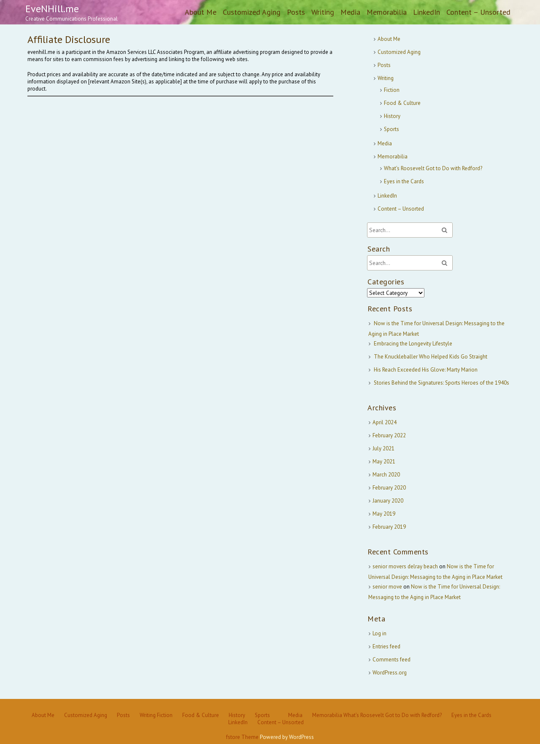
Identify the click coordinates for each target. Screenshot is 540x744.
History (392, 116)
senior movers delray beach (405, 566)
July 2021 (383, 448)
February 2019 (389, 526)
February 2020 (389, 487)
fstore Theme (243, 737)
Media (350, 12)
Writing (322, 12)
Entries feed (386, 646)
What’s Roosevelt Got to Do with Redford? (433, 168)
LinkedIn (426, 12)
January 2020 (388, 500)
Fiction (392, 90)
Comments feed (391, 659)
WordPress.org (390, 672)
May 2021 (384, 461)
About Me (200, 12)
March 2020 (386, 474)
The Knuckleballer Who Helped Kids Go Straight (430, 356)
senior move (387, 586)
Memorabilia (387, 12)
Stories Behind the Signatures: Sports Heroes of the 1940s (441, 382)
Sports (391, 129)
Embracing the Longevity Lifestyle (413, 343)
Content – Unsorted (478, 12)
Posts (296, 12)
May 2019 (384, 513)
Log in (379, 633)
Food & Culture (402, 103)
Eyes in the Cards (404, 181)
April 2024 (385, 422)
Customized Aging (252, 12)
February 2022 (389, 435)
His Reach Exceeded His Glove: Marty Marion (426, 369)
